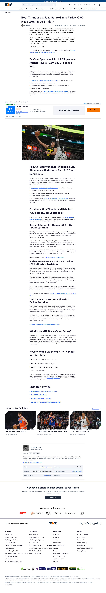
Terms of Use (81, 542)
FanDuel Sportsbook (77, 473)
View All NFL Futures (35, 556)
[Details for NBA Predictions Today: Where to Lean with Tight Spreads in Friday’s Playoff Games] (85, 420)
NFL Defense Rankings (11, 561)
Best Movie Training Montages (13, 548)
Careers (55, 551)
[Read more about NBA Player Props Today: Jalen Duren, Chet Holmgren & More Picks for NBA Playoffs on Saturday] (20, 433)
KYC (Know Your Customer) (85, 551)
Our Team (56, 542)
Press (54, 553)
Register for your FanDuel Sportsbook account (44, 80)
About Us (56, 540)
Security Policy (81, 553)
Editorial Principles (82, 537)
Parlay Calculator (10, 551)
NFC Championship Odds (36, 540)
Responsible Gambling (85, 4)
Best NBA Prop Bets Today (39, 395)
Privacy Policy (81, 540)
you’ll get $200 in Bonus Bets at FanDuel (56, 91)
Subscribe (53, 500)
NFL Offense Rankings (11, 559)
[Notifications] (100, 5)
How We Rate (57, 545)
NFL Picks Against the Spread (13, 564)
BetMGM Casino (48, 478)
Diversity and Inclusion (59, 559)
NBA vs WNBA (9, 537)
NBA (10, 12)
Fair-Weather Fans (10, 545)
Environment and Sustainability (62, 556)
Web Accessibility (58, 561)
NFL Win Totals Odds (35, 553)
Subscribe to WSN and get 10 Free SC (53, 1)
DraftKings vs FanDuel (11, 542)
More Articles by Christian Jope (32, 465)
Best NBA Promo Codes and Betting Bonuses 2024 (46, 402)
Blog (95, 4)
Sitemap (55, 564)
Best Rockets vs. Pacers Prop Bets (41, 398)
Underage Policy (82, 545)
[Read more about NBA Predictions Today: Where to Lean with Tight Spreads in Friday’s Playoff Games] (85, 432)
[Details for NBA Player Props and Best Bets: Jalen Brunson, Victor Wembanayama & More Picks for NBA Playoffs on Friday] (52, 420)
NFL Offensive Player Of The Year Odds (40, 548)
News (75, 4)
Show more (96, 409)
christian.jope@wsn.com (46, 469)
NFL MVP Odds (33, 545)
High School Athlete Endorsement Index (16, 556)
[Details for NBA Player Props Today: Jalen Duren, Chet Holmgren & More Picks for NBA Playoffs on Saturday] (20, 420)
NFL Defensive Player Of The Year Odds (40, 551)
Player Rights (81, 548)
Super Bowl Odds (34, 537)
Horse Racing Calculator (12, 553)
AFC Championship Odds (36, 542)
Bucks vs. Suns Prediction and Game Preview (44, 391)
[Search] (54, 5)
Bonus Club (68, 4)
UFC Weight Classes (11, 540)
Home (6, 12)
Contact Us (56, 537)
